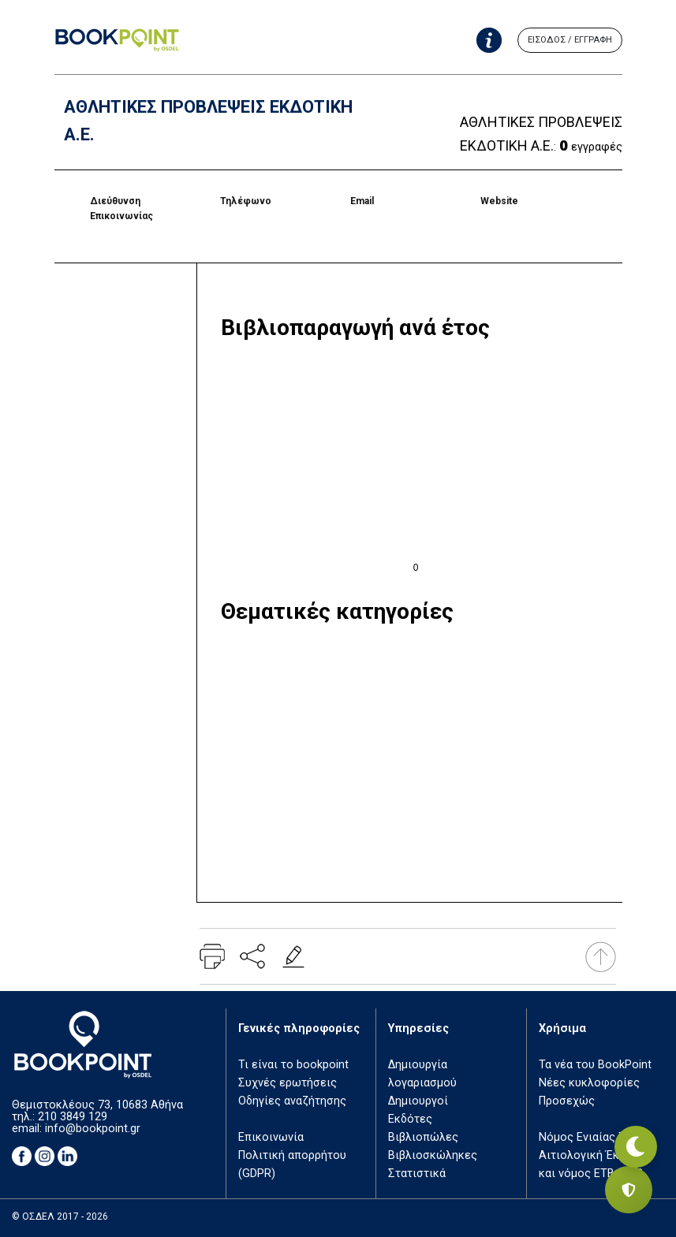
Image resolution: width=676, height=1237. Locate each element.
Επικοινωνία (271, 1137)
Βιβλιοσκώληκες (432, 1155)
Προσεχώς (567, 1101)
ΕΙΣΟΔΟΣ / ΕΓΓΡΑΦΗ (570, 40)
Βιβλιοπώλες (423, 1137)
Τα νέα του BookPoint (595, 1064)
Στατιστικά (417, 1173)
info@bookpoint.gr (92, 1128)
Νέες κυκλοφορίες (589, 1083)
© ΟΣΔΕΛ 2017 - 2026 (60, 1216)
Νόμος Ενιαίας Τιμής (593, 1137)
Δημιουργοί (418, 1101)
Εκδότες (410, 1119)
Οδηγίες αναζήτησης (292, 1101)
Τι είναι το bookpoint (293, 1064)
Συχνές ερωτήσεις (287, 1083)
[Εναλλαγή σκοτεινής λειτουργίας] (628, 1134)
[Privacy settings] (628, 1189)
